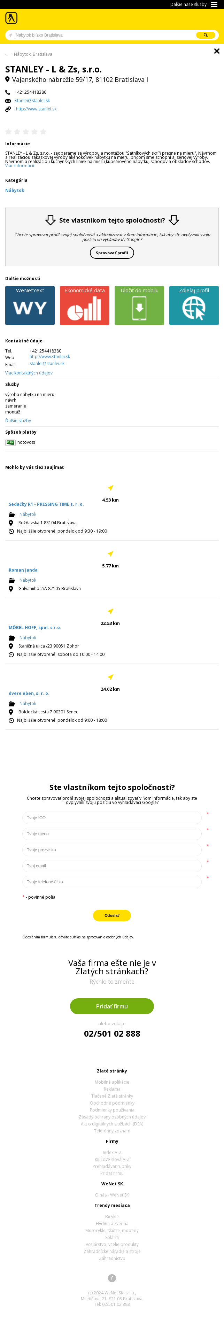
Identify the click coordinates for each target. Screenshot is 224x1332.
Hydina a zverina (112, 1223)
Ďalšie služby (18, 421)
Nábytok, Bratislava (33, 54)
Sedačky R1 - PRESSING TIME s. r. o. (46, 504)
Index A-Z (112, 1152)
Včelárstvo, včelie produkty (112, 1244)
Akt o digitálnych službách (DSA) (112, 1124)
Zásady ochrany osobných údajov (112, 1117)
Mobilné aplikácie (112, 1082)
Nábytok (28, 514)
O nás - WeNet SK (112, 1195)
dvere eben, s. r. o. (29, 693)
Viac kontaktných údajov (29, 373)
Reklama (112, 1089)
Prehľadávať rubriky (112, 1166)
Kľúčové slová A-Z (112, 1159)
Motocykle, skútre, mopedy (112, 1230)
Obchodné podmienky (112, 1103)
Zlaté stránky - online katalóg (11, 18)
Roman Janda (23, 570)
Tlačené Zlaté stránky (112, 1096)
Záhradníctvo (112, 1258)
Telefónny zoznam (112, 1131)
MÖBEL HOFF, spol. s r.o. (35, 627)
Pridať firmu (112, 1006)
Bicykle (112, 1216)
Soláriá (112, 1237)
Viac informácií (19, 166)
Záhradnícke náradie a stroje (112, 1251)
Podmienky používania (112, 1110)
